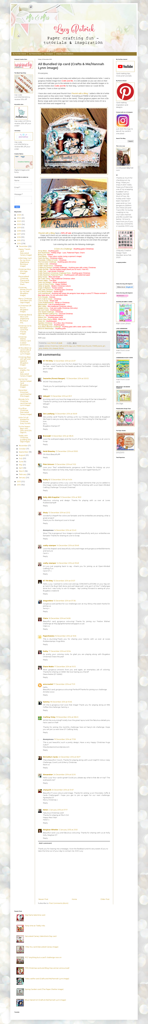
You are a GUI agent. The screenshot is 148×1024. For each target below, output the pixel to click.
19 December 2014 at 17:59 (65, 739)
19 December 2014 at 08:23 (67, 717)
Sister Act (41, 321)
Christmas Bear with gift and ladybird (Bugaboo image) (24, 361)
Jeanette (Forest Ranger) (54, 378)
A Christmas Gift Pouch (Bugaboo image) (24, 309)
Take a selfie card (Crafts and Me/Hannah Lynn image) (47, 979)
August (22, 455)
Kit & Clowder (43, 297)
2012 (19, 485)
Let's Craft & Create (45, 299)
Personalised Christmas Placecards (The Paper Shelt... (23, 280)
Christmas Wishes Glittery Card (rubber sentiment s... (24, 341)
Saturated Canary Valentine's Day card (40, 936)
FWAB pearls (97, 346)
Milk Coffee (42, 306)
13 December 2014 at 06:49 (66, 414)
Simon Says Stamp (45, 319)
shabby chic (47, 348)
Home (74, 899)
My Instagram (48, 54)
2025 (19, 215)
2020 (19, 224)
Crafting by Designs (45, 267)
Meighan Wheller (50, 830)
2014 (19, 244)
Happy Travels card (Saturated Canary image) (25, 252)
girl (104, 346)
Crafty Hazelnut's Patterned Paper (50, 275)
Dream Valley (43, 280)
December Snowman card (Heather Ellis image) (25, 393)
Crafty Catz (42, 271)
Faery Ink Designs (44, 282)
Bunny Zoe (42, 254)
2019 (19, 228)
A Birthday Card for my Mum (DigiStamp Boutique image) (24, 262)
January (22, 478)
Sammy (46, 702)
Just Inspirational (44, 293)
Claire (45, 618)
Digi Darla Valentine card (35, 915)
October (22, 449)
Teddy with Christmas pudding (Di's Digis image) (24, 439)
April (21, 468)
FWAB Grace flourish (84, 346)
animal (47, 346)
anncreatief (48, 684)
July (21, 458)
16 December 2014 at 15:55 (65, 636)
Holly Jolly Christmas (45, 290)
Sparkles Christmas (45, 323)
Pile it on (41, 315)
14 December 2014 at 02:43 (65, 530)
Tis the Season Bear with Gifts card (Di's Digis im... (24, 429)
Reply (45, 372)
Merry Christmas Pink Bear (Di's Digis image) (25, 300)
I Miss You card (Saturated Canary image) (41, 947)
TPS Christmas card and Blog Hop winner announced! (47, 968)
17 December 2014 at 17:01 (64, 684)
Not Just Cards (43, 310)
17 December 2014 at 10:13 (65, 667)
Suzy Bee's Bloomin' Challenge (49, 327)
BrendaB (47, 436)
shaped (55, 348)
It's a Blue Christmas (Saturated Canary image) (25, 411)
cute (74, 346)
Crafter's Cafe (43, 264)
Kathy (45, 651)
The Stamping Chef (45, 325)
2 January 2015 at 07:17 (58, 810)
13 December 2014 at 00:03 (77, 378)
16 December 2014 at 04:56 (60, 618)
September (24, 452)
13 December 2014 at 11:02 (65, 464)
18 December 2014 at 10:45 (61, 702)
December (23, 246)
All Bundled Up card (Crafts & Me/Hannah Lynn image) (24, 351)
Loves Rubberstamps (46, 302)
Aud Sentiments (44, 253)
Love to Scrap (43, 301)
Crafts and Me (43, 269)
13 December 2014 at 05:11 (61, 396)
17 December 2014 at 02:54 (60, 651)
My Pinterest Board (35, 54)
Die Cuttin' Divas (44, 278)
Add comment (45, 843)
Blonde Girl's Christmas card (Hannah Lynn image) (24, 402)
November (23, 446)
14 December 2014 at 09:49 (68, 545)
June (21, 462)
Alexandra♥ (48, 775)
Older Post (105, 899)
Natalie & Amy (43, 308)
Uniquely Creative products (64, 54)
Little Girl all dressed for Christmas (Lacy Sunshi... (24, 420)
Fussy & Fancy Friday (46, 284)
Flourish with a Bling (80, 93)
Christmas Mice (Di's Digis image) (24, 271)
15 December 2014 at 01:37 (64, 581)
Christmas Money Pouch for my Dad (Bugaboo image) (25, 291)
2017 (19, 234)
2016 (19, 237)
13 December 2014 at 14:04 (61, 480)
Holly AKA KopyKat (51, 497)
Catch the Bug (43, 258)
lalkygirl (46, 396)
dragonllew (48, 601)
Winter (61, 348)
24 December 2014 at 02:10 (64, 775)
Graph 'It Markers (44, 288)
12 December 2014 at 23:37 (65, 361)
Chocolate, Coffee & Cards (48, 260)
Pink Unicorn (48, 464)
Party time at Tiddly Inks (35, 926)
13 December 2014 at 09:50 (67, 451)
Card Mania (42, 256)
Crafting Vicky (49, 717)
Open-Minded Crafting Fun (47, 314)
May (21, 465)
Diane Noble (48, 667)
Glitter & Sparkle (44, 286)
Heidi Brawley (49, 451)
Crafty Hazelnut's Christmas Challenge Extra (54, 273)
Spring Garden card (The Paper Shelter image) (44, 989)
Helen (45, 810)
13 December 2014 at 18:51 (70, 497)
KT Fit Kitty (48, 361)
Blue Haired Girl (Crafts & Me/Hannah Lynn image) (45, 1000)
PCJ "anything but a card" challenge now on (43, 957)
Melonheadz (42, 304)
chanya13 (47, 790)
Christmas (54, 346)
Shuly (45, 513)
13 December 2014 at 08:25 (62, 436)
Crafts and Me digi (65, 346)
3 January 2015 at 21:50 (68, 830)
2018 (19, 231)
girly (40, 348)
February (23, 474)
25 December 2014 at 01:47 (63, 790)
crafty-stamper (49, 545)
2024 (19, 218)
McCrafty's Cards (50, 757)
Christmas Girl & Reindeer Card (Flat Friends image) (24, 330)
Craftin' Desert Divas (45, 266)
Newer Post (43, 899)
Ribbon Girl (42, 317)
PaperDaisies (48, 636)
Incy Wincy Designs (45, 291)
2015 (19, 240)
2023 (19, 221)
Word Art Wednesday (46, 328)
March (22, 471)
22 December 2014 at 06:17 (69, 757)
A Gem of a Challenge (63, 249)
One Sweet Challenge (46, 312)
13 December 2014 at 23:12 (59, 513)
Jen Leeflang (48, 414)
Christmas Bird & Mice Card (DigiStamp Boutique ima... (25, 319)
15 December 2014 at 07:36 (65, 601)
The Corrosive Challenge (47, 262)
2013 (19, 482)
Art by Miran (42, 251)
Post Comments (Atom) (58, 903)
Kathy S (46, 480)
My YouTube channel (19, 54)
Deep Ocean (42, 277)
